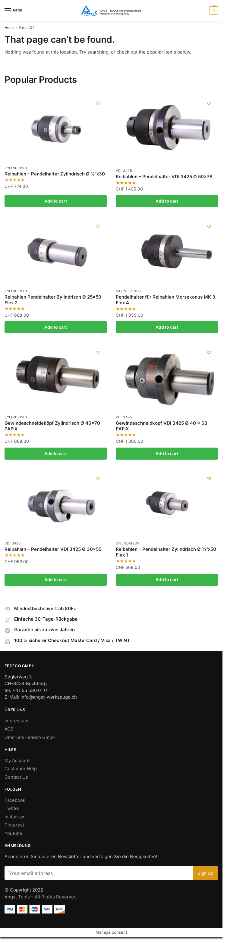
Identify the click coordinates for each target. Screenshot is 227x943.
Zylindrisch (17, 168)
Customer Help (21, 768)
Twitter (12, 808)
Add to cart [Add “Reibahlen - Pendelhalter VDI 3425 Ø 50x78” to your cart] (167, 200)
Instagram (15, 817)
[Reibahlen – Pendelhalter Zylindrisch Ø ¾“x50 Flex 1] (167, 504)
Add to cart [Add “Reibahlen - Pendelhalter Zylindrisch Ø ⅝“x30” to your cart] (55, 200)
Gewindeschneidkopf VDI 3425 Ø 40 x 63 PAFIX (161, 426)
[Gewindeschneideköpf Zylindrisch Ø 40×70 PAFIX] (56, 377)
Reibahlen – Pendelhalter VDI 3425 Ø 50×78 (164, 176)
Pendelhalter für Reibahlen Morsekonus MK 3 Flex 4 (165, 300)
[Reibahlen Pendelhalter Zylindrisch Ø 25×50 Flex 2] (56, 251)
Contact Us (16, 777)
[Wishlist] (97, 103)
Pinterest (14, 825)
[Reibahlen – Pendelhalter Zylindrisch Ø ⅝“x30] (56, 128)
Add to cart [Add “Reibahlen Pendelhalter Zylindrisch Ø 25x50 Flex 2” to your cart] (55, 327)
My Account (17, 760)
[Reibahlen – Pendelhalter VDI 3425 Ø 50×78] (167, 129)
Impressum (16, 721)
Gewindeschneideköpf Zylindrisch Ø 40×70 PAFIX (52, 426)
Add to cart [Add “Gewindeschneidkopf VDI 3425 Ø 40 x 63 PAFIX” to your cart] (167, 453)
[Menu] (14, 10)
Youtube (13, 833)
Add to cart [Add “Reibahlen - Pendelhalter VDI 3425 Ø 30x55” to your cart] (55, 579)
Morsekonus (128, 291)
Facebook (15, 800)
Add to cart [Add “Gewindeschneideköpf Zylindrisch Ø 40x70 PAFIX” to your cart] (55, 453)
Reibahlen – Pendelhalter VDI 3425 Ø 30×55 (53, 549)
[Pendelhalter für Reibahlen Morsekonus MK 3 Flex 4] (167, 251)
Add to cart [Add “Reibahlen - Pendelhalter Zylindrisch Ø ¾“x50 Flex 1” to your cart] (167, 579)
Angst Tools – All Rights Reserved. (41, 897)
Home (9, 27)
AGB (9, 729)
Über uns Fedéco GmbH (30, 737)
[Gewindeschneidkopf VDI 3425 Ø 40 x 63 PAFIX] (167, 377)
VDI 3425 (124, 171)
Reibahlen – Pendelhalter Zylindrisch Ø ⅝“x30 (55, 174)
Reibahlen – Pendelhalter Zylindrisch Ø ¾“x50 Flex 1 (166, 552)
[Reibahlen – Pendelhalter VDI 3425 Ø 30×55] (56, 504)
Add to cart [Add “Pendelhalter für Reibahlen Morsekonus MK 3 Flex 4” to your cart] (167, 327)
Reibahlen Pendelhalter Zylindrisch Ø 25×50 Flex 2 (53, 300)
